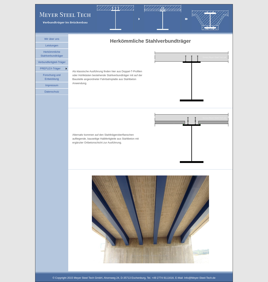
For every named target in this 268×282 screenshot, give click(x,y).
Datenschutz (51, 91)
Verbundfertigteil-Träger (52, 62)
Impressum (51, 85)
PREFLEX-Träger (50, 68)
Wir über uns (51, 38)
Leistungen (51, 45)
